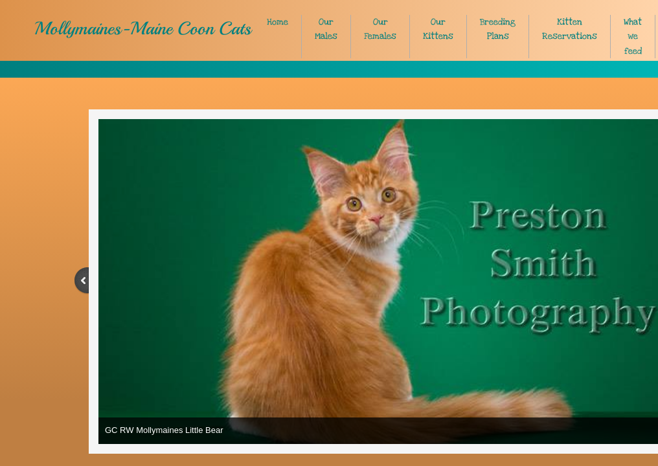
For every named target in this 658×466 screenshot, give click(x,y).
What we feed (633, 36)
